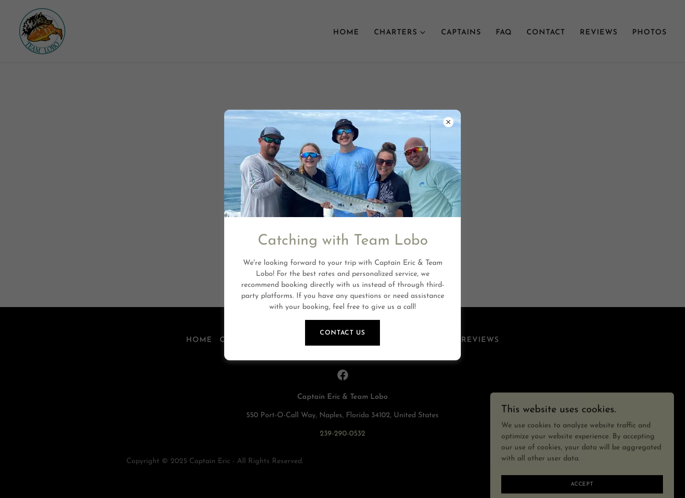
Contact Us (342, 333)
